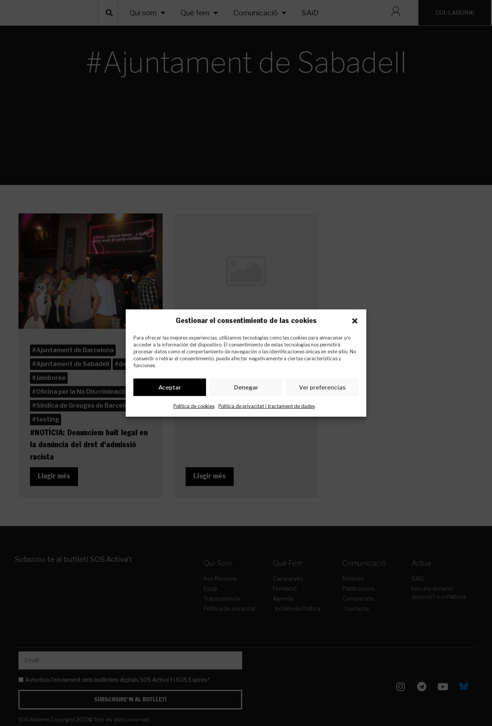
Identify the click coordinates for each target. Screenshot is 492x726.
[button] (355, 321)
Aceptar (169, 388)
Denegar (246, 388)
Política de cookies (193, 408)
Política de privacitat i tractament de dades (266, 408)
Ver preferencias (322, 388)
